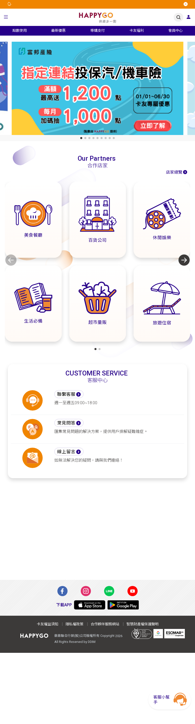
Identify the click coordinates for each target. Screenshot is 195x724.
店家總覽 (174, 172)
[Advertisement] (97, 532)
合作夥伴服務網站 (105, 624)
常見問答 (66, 423)
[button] (6, 17)
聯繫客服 (66, 394)
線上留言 (66, 451)
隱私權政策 (74, 624)
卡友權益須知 (47, 624)
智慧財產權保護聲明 (142, 624)
